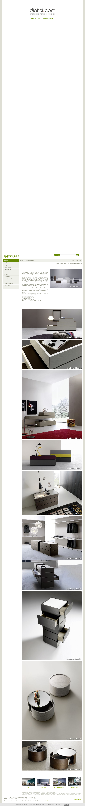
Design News (7, 281)
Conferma (66, 804)
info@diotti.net (46, 800)
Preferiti (21, 260)
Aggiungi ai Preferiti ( (69, 265)
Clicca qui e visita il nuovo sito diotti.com (42, 18)
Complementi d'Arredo (10, 278)
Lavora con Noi (19, 800)
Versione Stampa (78, 265)
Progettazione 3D (30, 260)
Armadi (6, 274)
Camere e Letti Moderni (68, 263)
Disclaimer (6, 800)
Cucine (6, 262)
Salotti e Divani (8, 267)
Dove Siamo (78, 260)
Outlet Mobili (7, 285)
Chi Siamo (72, 260)
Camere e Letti (8, 269)
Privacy (12, 800)
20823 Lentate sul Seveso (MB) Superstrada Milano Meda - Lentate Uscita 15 (20, 798)
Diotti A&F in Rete (37, 800)
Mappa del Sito (28, 800)
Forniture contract (9, 283)
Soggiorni (7, 265)
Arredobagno (7, 276)
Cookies (43, 804)
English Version (77, 799)
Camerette (7, 271)
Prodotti (6, 260)
